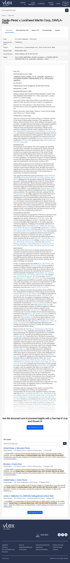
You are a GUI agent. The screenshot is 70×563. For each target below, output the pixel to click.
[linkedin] (65, 534)
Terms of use (5, 558)
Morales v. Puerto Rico (12, 464)
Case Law (21, 545)
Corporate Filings (57, 547)
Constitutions (23, 549)
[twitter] (59, 534)
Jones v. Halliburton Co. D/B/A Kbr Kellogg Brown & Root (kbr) (28, 496)
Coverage (41, 3)
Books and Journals (58, 545)
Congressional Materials (25, 547)
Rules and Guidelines (42, 549)
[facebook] (62, 534)
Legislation (5, 545)
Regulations (39, 547)
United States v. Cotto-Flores (15, 480)
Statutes (55, 549)
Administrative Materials (42, 545)
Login (58, 3)
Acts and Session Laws (8, 549)
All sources (5, 551)
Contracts (5, 547)
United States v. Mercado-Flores (16, 448)
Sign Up (65, 4)
